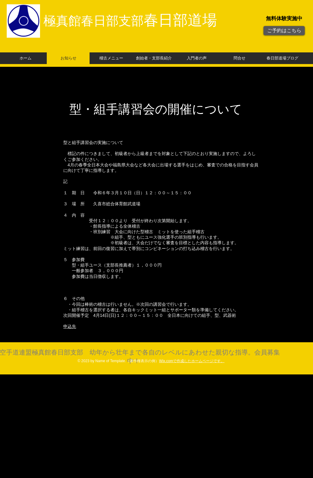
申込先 (69, 326)
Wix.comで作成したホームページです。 (191, 361)
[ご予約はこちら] (284, 30)
